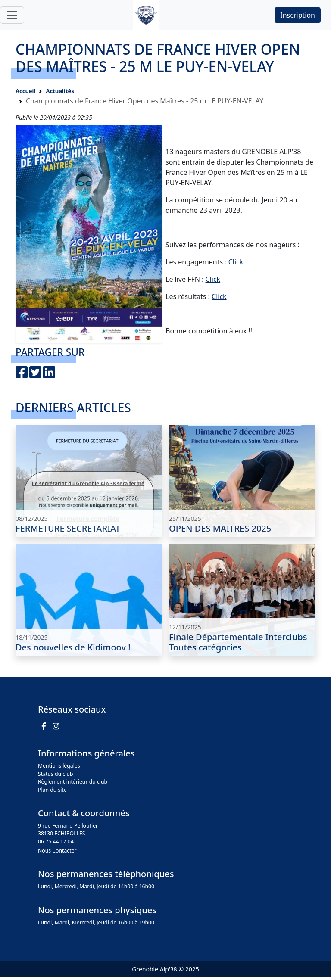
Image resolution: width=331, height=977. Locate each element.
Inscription (297, 15)
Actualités (60, 91)
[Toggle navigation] (12, 15)
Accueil (25, 91)
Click (236, 262)
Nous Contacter (57, 850)
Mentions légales (59, 765)
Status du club (55, 774)
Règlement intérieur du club (72, 781)
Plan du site (52, 789)
